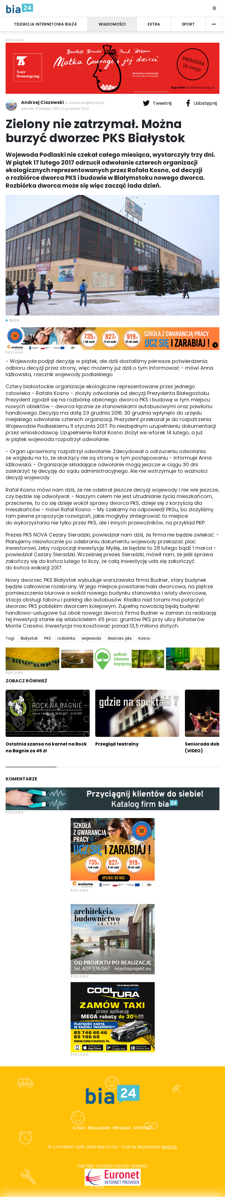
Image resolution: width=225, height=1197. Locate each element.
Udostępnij (201, 103)
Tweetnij (158, 103)
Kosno (144, 638)
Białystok (29, 638)
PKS (47, 638)
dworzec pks (120, 638)
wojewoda (91, 638)
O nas (79, 1127)
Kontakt (142, 1127)
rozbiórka (66, 638)
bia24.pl (169, 1147)
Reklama (122, 1127)
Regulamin (99, 1127)
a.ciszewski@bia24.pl (84, 102)
